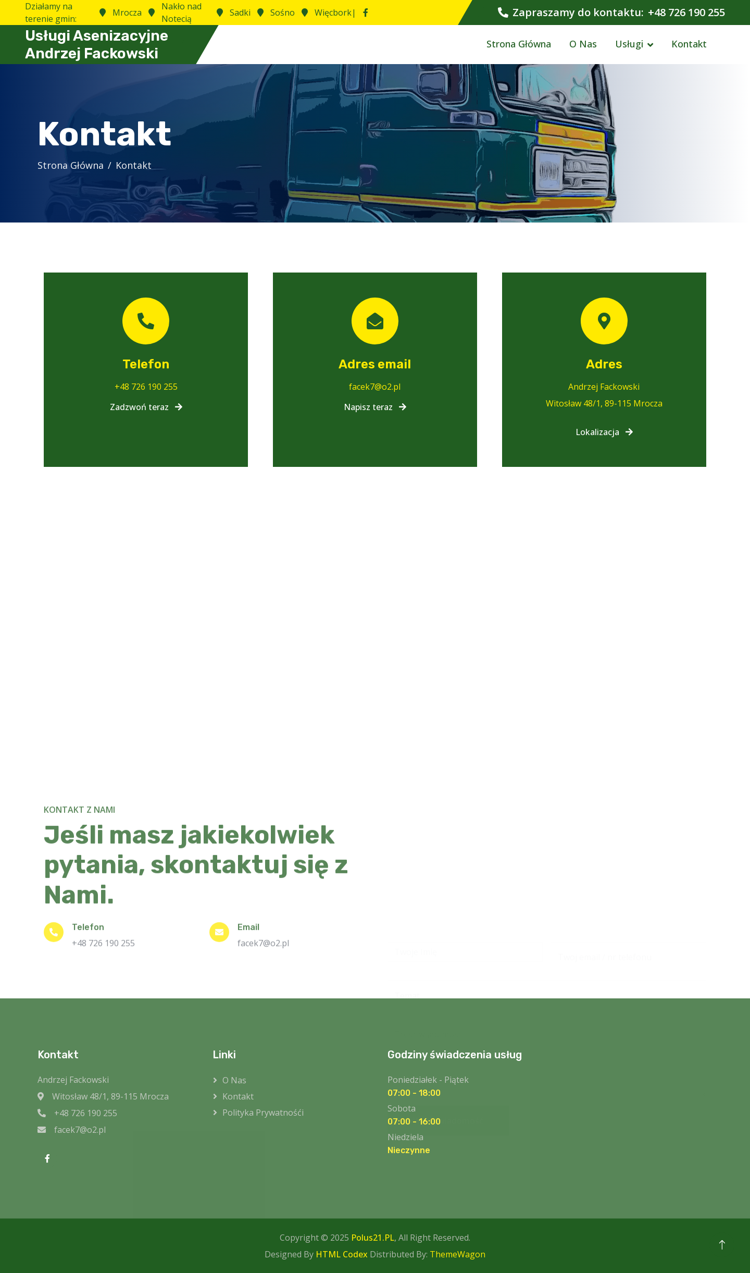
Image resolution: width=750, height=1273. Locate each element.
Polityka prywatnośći (263, 1112)
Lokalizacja (604, 432)
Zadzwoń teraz (146, 407)
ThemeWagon (457, 1254)
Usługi (629, 44)
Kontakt (689, 44)
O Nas (583, 44)
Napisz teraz (375, 407)
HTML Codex (342, 1254)
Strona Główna (518, 44)
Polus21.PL (372, 1237)
